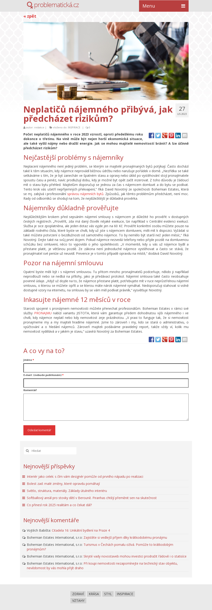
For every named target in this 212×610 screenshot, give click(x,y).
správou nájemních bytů (85, 194)
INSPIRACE (74, 127)
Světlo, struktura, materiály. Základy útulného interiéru (67, 491)
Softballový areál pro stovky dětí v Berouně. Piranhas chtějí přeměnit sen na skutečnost (92, 498)
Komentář (30, 390)
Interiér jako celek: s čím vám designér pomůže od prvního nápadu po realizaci (85, 476)
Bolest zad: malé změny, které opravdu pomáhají (63, 483)
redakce (39, 127)
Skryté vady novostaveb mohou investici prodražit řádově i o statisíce (135, 556)
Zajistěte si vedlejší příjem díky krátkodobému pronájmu (125, 537)
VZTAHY (78, 600)
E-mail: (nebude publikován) (43, 375)
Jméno (28, 360)
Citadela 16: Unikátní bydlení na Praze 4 (81, 530)
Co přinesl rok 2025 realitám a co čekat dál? (59, 505)
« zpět (29, 16)
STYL (108, 594)
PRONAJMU (43, 313)
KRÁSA (94, 594)
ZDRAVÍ (78, 594)
